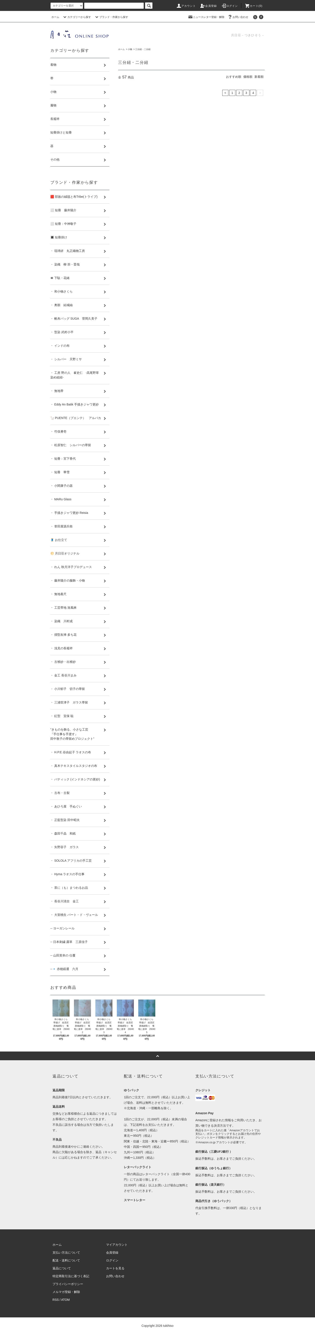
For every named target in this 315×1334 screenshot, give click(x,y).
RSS (55, 1299)
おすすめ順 (233, 76)
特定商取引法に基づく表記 (70, 1276)
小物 (130, 49)
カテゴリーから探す (76, 17)
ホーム (55, 17)
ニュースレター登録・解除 (206, 17)
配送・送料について (66, 1260)
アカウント (186, 5)
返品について (61, 1268)
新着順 (259, 76)
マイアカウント (117, 1244)
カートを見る (115, 1268)
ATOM (65, 1299)
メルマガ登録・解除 (66, 1292)
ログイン (229, 5)
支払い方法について (66, 1252)
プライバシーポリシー (67, 1284)
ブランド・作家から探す (111, 17)
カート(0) (253, 5)
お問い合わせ (237, 17)
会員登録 (208, 5)
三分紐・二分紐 (142, 49)
